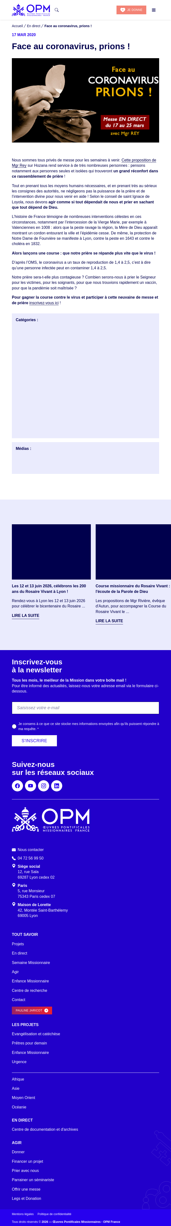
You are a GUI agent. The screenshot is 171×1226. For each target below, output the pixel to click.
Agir (15, 972)
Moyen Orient (23, 1098)
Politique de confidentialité (54, 1214)
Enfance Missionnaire (30, 981)
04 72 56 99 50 (31, 858)
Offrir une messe (26, 1189)
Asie (15, 1088)
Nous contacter (31, 850)
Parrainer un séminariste (33, 1180)
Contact (18, 1000)
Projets (18, 944)
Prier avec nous (25, 1171)
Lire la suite (25, 615)
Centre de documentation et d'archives (45, 1129)
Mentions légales (23, 1214)
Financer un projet (27, 1161)
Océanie (19, 1107)
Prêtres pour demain (29, 1043)
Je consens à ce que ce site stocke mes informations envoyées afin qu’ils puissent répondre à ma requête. (88, 726)
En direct (19, 953)
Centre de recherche (29, 990)
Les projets (25, 1025)
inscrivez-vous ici (44, 303)
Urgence (19, 1062)
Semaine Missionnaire (31, 963)
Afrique (18, 1079)
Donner (18, 1152)
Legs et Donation (26, 1198)
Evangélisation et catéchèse (36, 1034)
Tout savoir (25, 934)
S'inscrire (34, 740)
